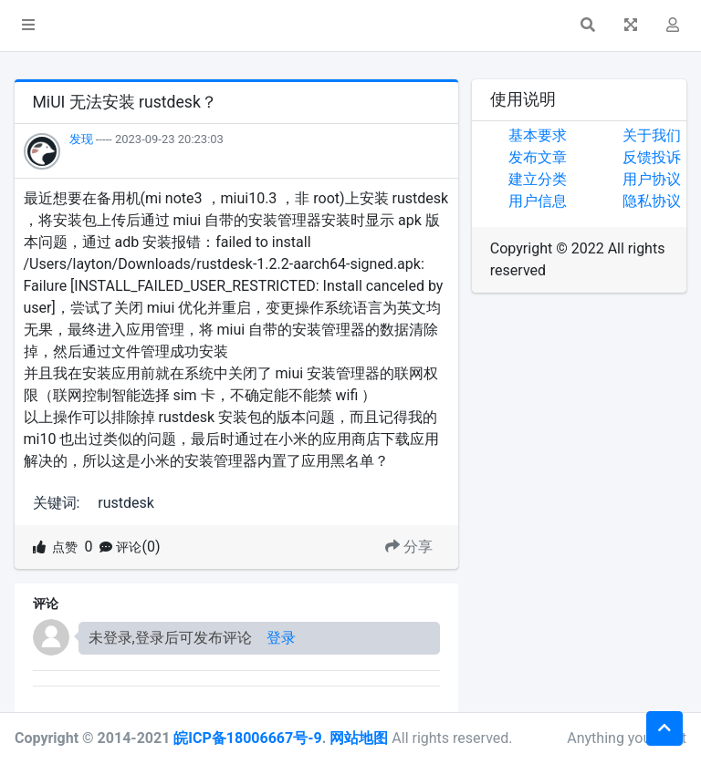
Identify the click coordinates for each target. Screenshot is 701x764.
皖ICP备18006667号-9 (247, 738)
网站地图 (359, 738)
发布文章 (537, 157)
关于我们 (652, 135)
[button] (28, 25)
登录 (281, 637)
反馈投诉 (652, 157)
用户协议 (652, 179)
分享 (409, 546)
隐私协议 (652, 201)
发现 (81, 139)
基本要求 (537, 135)
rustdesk (126, 502)
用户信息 (537, 201)
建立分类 (537, 179)
